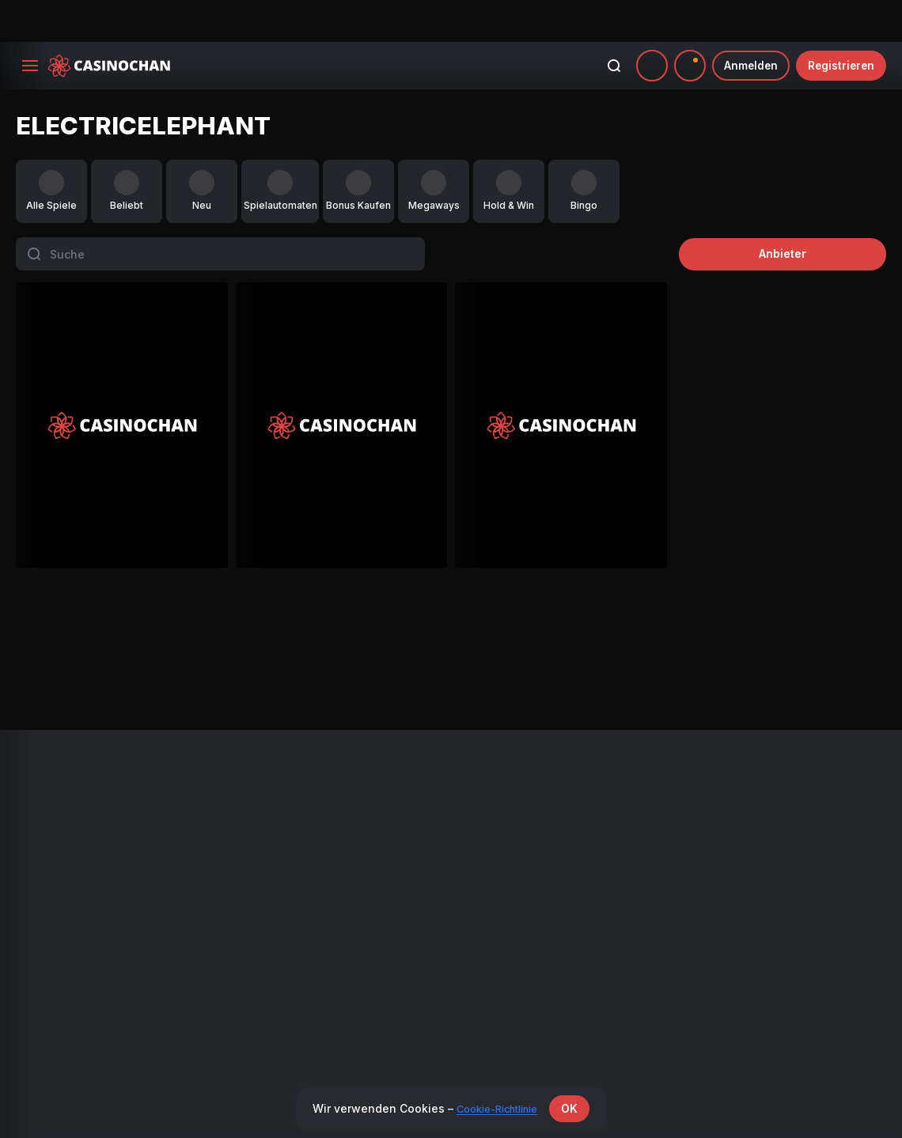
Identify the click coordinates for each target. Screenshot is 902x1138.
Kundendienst (709, 899)
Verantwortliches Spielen (736, 841)
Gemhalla (734, 623)
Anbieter (815, 211)
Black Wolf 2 (124, 623)
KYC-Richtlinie (711, 880)
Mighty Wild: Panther (349, 623)
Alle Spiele (41, 782)
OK (577, 1108)
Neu (25, 801)
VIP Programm (271, 801)
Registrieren (839, 23)
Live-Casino (44, 821)
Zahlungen (481, 782)
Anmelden (745, 23)
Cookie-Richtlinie (717, 861)
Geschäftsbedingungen (732, 801)
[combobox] (683, 24)
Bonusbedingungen (723, 782)
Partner (474, 801)
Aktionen (258, 782)
